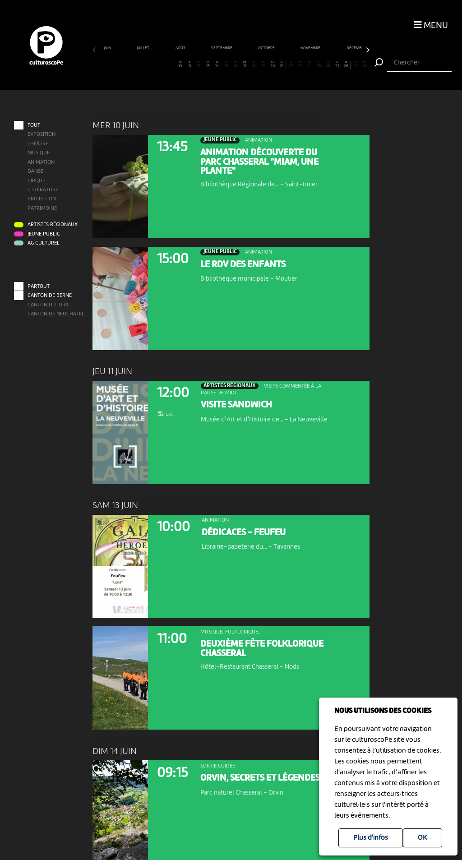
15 (226, 64)
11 (189, 64)
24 (309, 64)
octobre (267, 48)
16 (235, 64)
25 (318, 64)
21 (281, 64)
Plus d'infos (370, 838)
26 (328, 64)
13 (207, 64)
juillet (143, 48)
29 (355, 64)
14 (217, 64)
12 (198, 64)
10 (180, 64)
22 (291, 64)
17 (244, 64)
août (181, 48)
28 (346, 64)
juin (108, 48)
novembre (310, 48)
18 (254, 64)
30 (364, 64)
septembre (222, 48)
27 (337, 64)
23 (300, 64)
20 (272, 64)
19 (263, 64)
